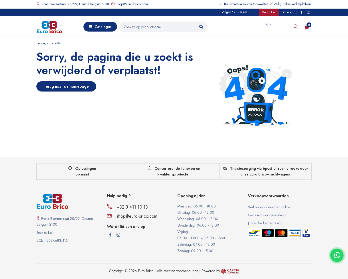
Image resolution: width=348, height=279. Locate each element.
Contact (288, 12)
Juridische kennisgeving (265, 223)
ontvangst (42, 43)
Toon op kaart (45, 232)
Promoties (268, 12)
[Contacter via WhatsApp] (337, 255)
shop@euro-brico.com (132, 4)
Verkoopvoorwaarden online (269, 207)
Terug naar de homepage (66, 86)
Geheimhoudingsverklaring (267, 215)
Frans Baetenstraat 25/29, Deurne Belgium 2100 (75, 4)
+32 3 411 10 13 (244, 12)
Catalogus (100, 26)
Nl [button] (264, 24)
